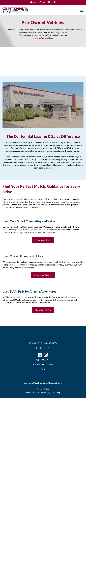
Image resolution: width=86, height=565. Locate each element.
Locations (54, 2)
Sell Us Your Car (43, 360)
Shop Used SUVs (43, 310)
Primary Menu (81, 10)
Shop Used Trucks (43, 275)
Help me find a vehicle (42, 38)
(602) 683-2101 (42, 2)
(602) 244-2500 (33, 2)
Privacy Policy (43, 389)
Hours (49, 2)
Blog (43, 369)
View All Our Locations (43, 364)
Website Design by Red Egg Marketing (43, 392)
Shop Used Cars (43, 240)
